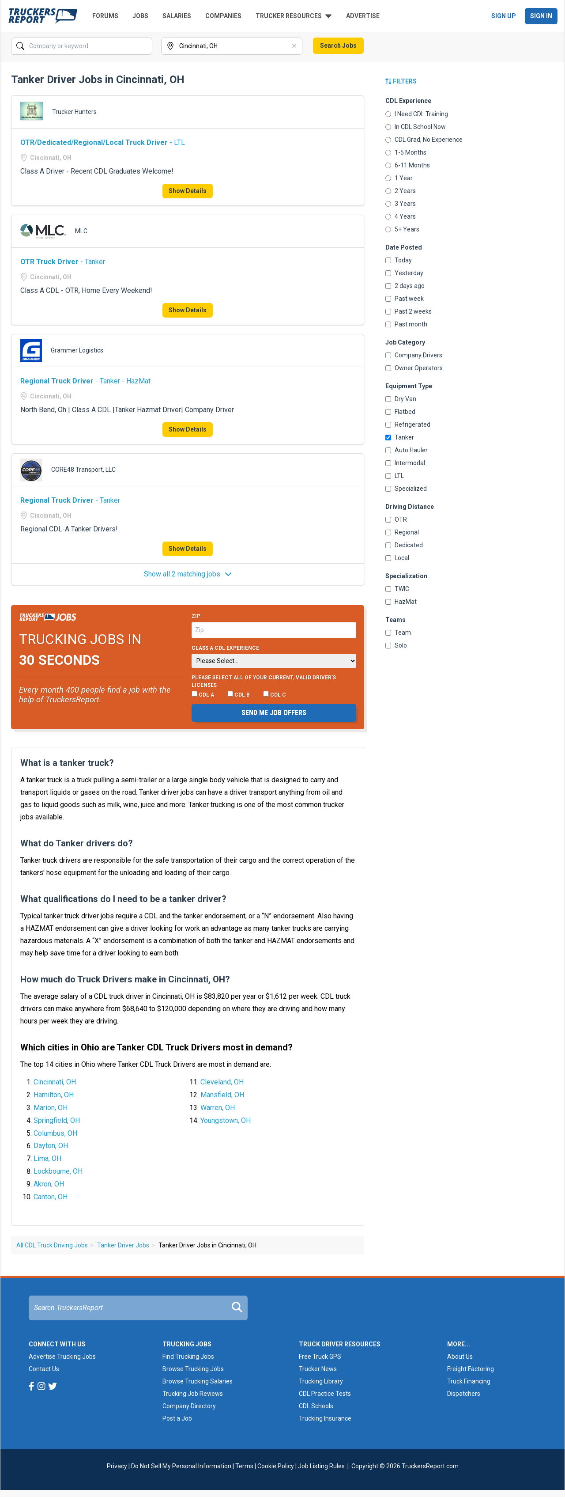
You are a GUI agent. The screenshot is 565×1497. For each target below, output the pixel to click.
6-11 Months (407, 165)
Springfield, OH (57, 1120)
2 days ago (405, 285)
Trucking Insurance (325, 1418)
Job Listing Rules (321, 1466)
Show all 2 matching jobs (188, 574)
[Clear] (295, 46)
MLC (81, 231)
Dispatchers (463, 1393)
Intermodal (405, 462)
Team (398, 632)
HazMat (401, 601)
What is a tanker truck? (67, 763)
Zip (196, 616)
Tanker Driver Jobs (123, 1245)
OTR (396, 519)
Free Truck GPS (320, 1356)
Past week (404, 298)
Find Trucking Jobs (188, 1356)
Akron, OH (49, 1184)
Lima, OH (47, 1158)
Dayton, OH (51, 1145)
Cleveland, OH (222, 1082)
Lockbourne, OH (58, 1171)
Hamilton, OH (54, 1095)
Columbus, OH (55, 1133)
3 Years (400, 203)
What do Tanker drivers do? (76, 843)
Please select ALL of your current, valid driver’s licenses (264, 682)
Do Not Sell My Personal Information (181, 1466)
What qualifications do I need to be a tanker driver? (123, 899)
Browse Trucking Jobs (193, 1368)
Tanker (399, 437)
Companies (223, 15)
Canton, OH (51, 1197)
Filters (401, 81)
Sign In (541, 15)
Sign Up (503, 15)
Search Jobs (338, 45)
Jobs (140, 15)
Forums (105, 15)
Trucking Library (321, 1381)
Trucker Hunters (74, 111)
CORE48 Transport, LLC (83, 469)
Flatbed (400, 411)
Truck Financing (468, 1381)
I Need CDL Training (416, 113)
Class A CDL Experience (225, 648)
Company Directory (189, 1406)
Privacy (117, 1466)
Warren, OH (217, 1107)
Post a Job (177, 1418)
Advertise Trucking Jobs (62, 1356)
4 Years (400, 216)
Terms (244, 1466)
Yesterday (404, 273)
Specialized (406, 488)
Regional (402, 532)
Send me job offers (273, 713)
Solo (396, 645)
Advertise (363, 15)
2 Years (400, 190)
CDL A (203, 694)
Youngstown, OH (225, 1120)
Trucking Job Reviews (192, 1393)
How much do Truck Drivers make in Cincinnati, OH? (125, 979)
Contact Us (44, 1368)
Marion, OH (51, 1107)
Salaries (176, 15)
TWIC (397, 588)
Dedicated (404, 545)
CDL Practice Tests (325, 1393)
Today (398, 260)
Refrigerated (407, 424)
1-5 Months (405, 152)
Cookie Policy (275, 1466)
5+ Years (402, 229)
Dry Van (400, 398)
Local (397, 557)
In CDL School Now (415, 126)
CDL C (274, 694)
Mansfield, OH (222, 1095)
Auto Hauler (406, 450)
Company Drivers (413, 355)
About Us (460, 1356)
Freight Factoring (470, 1368)
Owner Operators (414, 367)
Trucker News (318, 1368)
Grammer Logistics (77, 350)
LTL (394, 475)
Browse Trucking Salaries (197, 1381)
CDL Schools (316, 1406)
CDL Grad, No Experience (424, 139)
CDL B (238, 694)
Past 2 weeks (408, 311)
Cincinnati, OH (55, 1082)
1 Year (399, 178)
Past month (406, 324)
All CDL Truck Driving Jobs (52, 1245)
